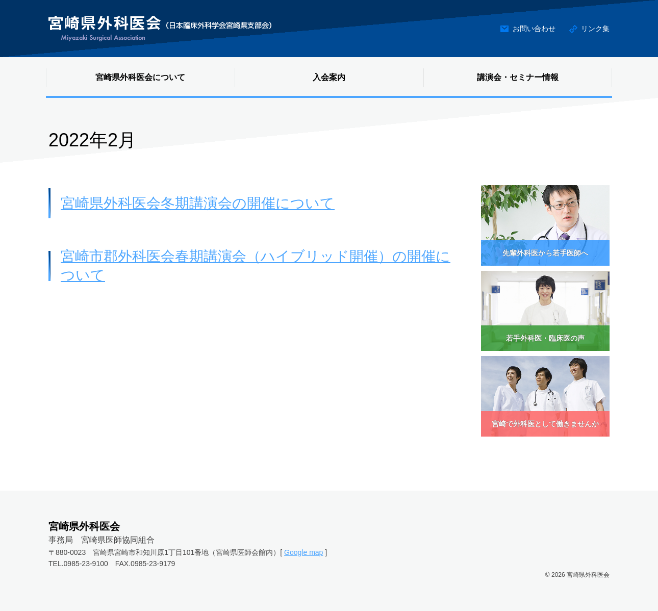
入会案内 (329, 77)
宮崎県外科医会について (140, 77)
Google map (303, 552)
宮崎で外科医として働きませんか (545, 424)
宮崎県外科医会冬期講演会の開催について (198, 203)
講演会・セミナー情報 (518, 77)
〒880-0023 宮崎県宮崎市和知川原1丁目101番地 (128, 552)
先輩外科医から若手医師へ (545, 253)
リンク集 (595, 28)
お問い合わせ (534, 28)
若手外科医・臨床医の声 (545, 338)
